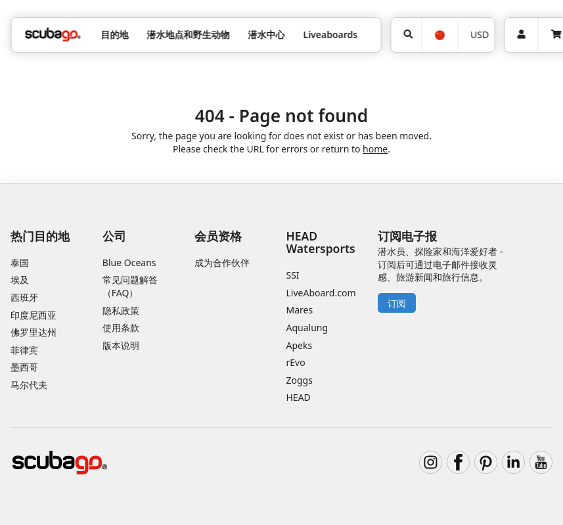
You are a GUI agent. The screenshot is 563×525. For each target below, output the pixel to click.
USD (479, 34)
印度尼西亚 (33, 315)
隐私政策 (120, 310)
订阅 (397, 303)
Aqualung (307, 327)
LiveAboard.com (321, 292)
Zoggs (299, 380)
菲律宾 (24, 350)
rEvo (295, 362)
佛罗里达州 (33, 332)
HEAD (298, 397)
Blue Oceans (129, 262)
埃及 (20, 279)
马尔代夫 (29, 384)
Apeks (299, 345)
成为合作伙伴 (222, 262)
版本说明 (120, 345)
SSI (293, 275)
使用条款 (120, 327)
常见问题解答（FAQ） (130, 286)
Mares (299, 310)
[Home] (52, 34)
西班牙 (24, 297)
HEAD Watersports (320, 242)
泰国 (20, 262)
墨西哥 (24, 367)
